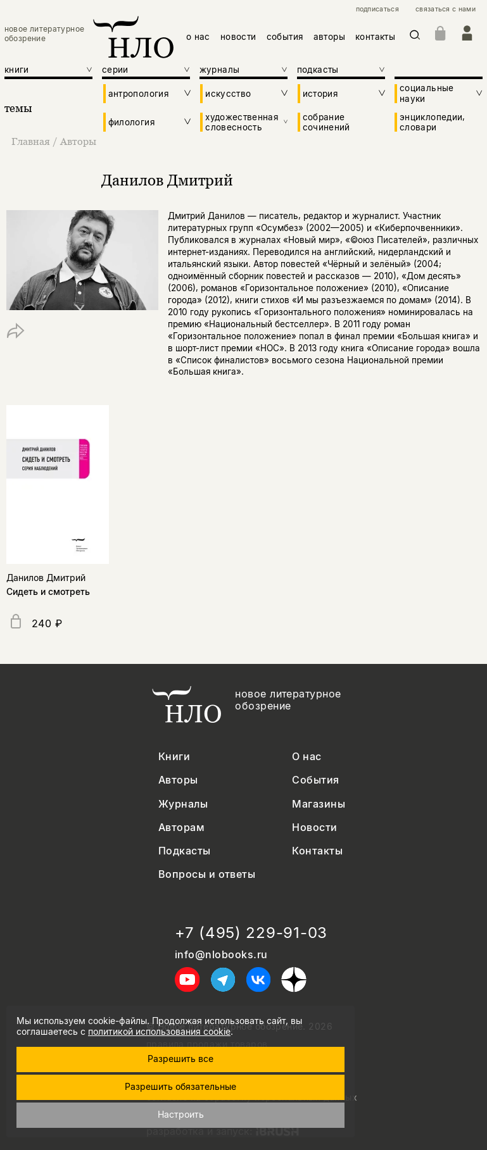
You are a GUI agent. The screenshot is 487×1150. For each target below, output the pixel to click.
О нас (306, 757)
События (315, 780)
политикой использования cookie (159, 1031)
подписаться (377, 9)
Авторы (78, 141)
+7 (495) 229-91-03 (251, 933)
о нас (198, 37)
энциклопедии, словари (432, 122)
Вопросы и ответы (207, 874)
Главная (32, 141)
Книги (174, 757)
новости (238, 37)
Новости (314, 828)
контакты (375, 37)
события (285, 37)
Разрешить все (180, 1058)
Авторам (181, 828)
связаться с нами (445, 9)
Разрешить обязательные (180, 1086)
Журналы (183, 804)
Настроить (181, 1114)
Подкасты (184, 851)
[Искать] (415, 37)
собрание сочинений (326, 122)
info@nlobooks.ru (221, 955)
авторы (329, 37)
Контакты (317, 851)
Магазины (318, 804)
